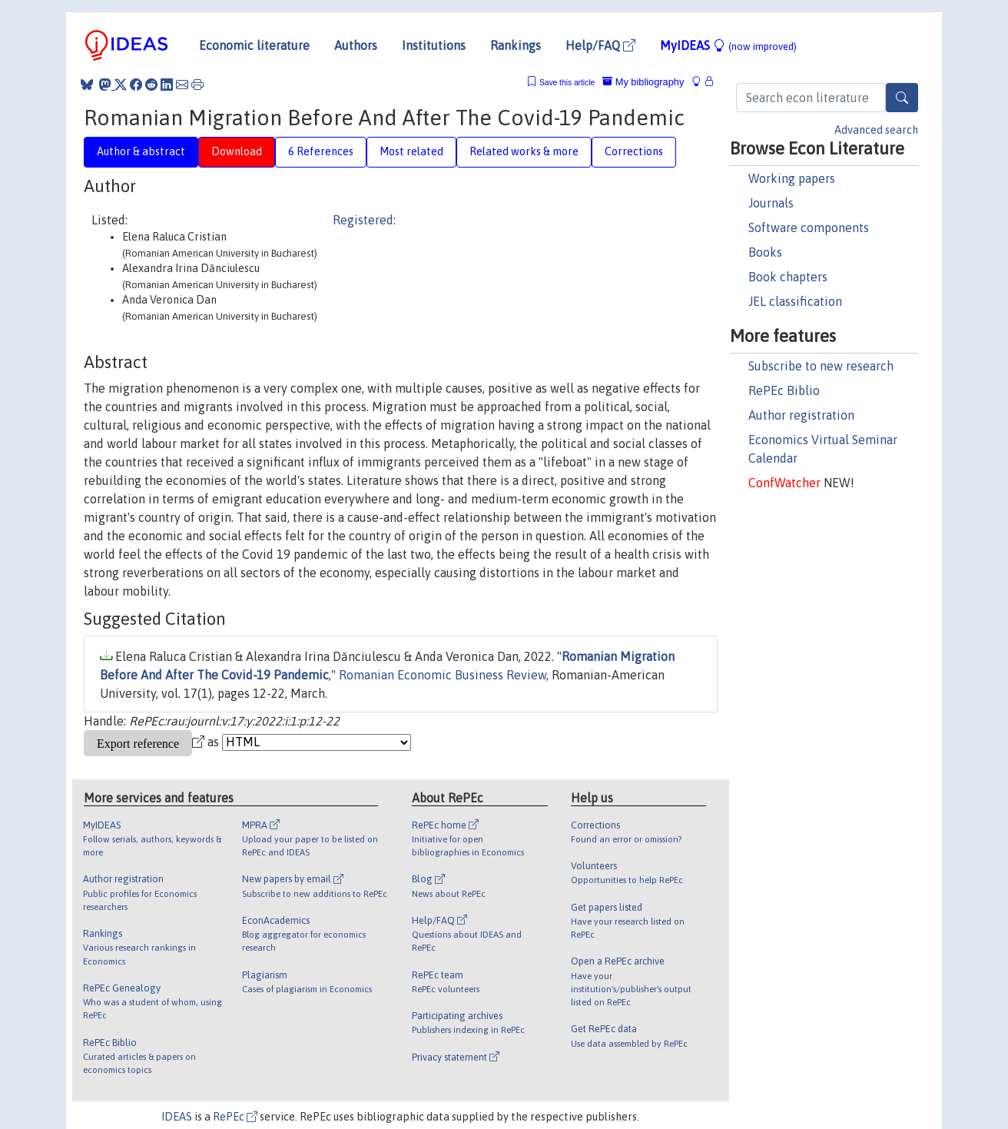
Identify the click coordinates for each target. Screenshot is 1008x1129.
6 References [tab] (320, 151)
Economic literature (254, 45)
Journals (771, 203)
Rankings (515, 45)
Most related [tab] (411, 151)
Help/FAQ (600, 45)
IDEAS (176, 1117)
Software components (808, 227)
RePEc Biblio (784, 390)
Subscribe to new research (821, 366)
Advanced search (876, 130)
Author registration (801, 415)
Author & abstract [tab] (141, 151)
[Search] (902, 97)
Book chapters (787, 277)
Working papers (791, 178)
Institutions (434, 45)
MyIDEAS (728, 45)
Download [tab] (236, 151)
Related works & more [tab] (524, 151)
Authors (355, 45)
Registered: (364, 220)
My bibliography (643, 82)
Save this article (567, 82)
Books (765, 252)
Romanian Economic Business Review (442, 675)
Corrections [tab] (634, 151)
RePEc (235, 1117)
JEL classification (795, 301)
